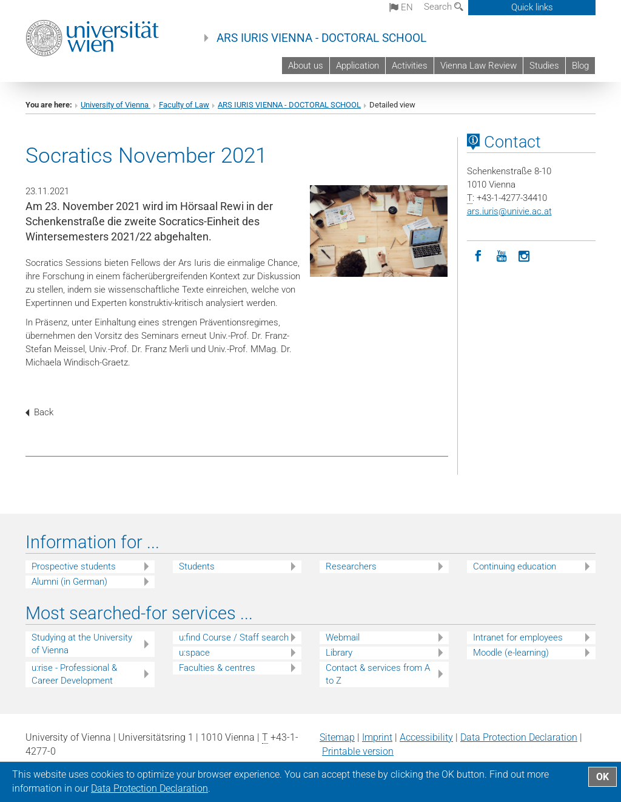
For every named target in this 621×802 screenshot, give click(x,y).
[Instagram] (524, 255)
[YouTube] (501, 255)
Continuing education (514, 566)
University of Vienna (115, 104)
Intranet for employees (518, 637)
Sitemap (337, 737)
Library (339, 652)
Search (443, 6)
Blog (580, 65)
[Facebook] (478, 255)
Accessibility (426, 737)
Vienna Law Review (478, 65)
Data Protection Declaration (518, 737)
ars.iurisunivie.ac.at (509, 211)
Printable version (358, 751)
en (401, 7)
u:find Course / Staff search (234, 637)
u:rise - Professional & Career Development (74, 674)
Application (357, 65)
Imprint (377, 737)
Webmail (343, 637)
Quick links (532, 7)
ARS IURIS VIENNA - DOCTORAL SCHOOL (321, 38)
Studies (544, 65)
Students (197, 566)
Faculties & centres (217, 667)
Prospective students (74, 566)
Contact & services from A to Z (378, 674)
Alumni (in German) (69, 581)
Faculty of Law (184, 104)
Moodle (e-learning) (511, 652)
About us (305, 65)
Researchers (351, 566)
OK (602, 777)
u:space (194, 652)
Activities (410, 65)
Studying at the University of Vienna (82, 644)
